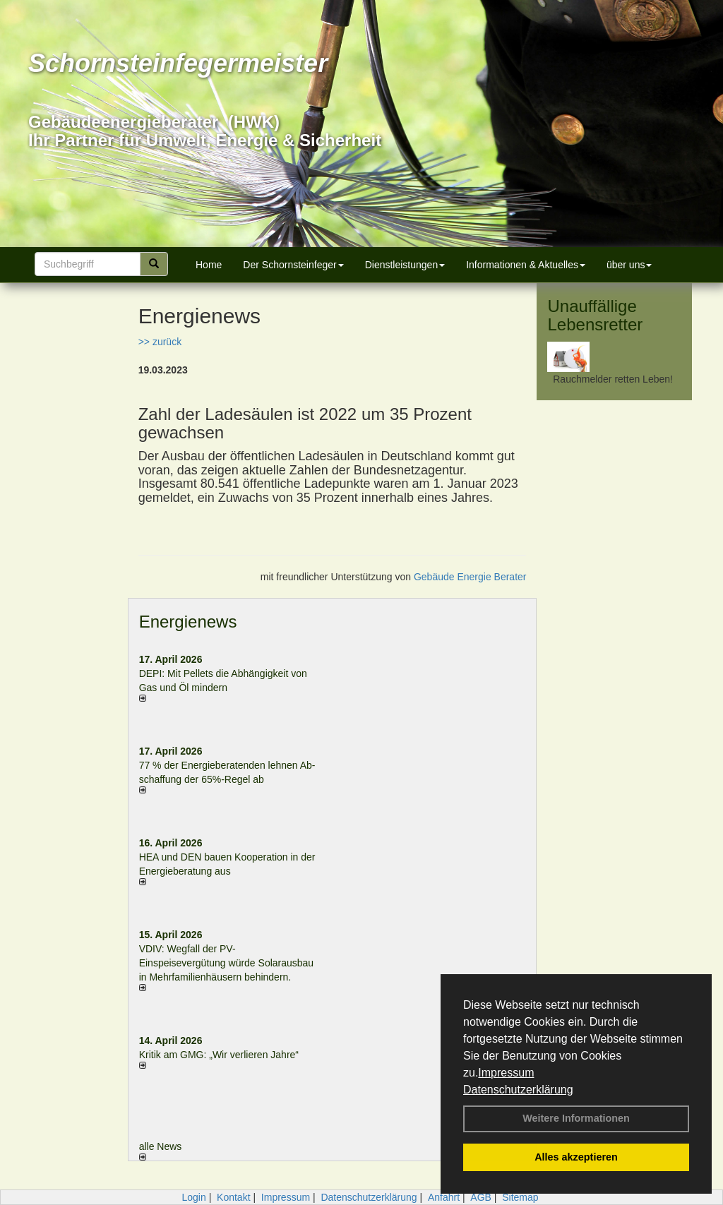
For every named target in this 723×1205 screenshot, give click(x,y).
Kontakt (233, 1197)
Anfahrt (444, 1197)
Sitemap (520, 1197)
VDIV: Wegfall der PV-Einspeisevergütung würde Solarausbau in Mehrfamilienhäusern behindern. (226, 963)
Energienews (188, 621)
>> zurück (159, 341)
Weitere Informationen (576, 1118)
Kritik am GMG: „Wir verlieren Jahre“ (219, 1054)
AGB (480, 1197)
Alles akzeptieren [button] (576, 1157)
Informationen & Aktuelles (525, 264)
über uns (629, 264)
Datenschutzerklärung (518, 1090)
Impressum (506, 1073)
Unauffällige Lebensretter (595, 315)
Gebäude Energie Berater (470, 576)
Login (193, 1197)
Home (209, 264)
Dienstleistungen (405, 264)
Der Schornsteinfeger (293, 264)
